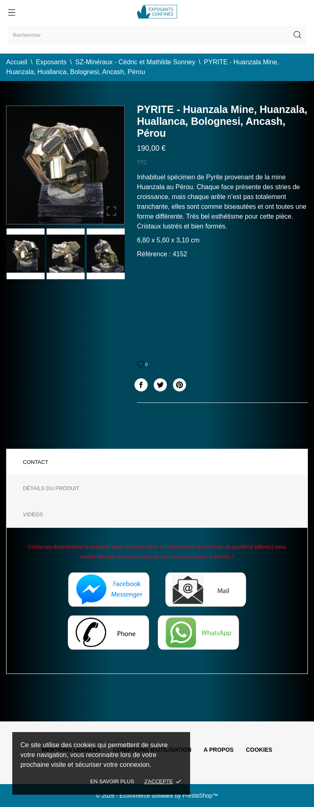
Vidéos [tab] (33, 514)
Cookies (259, 749)
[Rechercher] (157, 35)
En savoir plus (112, 781)
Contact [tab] (35, 462)
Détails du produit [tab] (51, 488)
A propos (218, 749)
